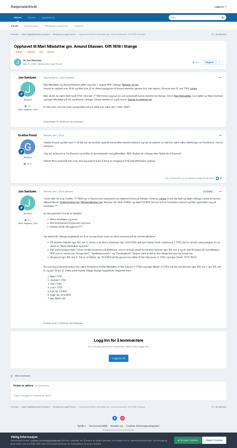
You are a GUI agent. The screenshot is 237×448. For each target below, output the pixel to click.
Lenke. (163, 198)
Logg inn (220, 6)
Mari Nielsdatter (182, 95)
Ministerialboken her (92, 202)
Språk (82, 425)
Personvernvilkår (98, 425)
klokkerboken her (70, 202)
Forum (14, 26)
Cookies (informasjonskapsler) (142, 425)
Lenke (193, 88)
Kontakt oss (117, 425)
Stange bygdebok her (140, 99)
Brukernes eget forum (50, 64)
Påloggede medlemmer (56, 26)
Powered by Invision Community (118, 430)
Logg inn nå (118, 358)
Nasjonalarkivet (24, 6)
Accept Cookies (188, 440)
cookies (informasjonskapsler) (45, 440)
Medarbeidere (31, 26)
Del (195, 62)
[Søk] (185, 17)
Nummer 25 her (130, 84)
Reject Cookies (214, 440)
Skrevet (54, 77)
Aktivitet (31, 17)
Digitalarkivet (48, 17)
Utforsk (18, 19)
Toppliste (79, 26)
